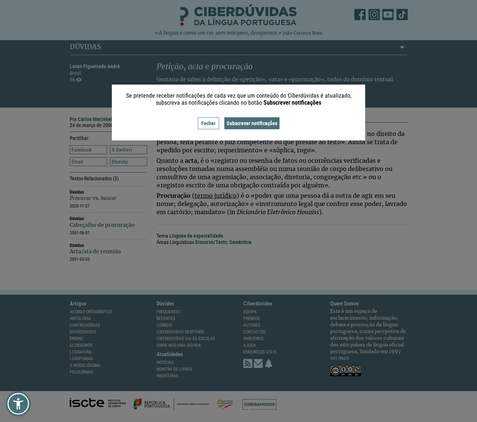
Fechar (208, 123)
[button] (18, 404)
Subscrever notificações (252, 123)
